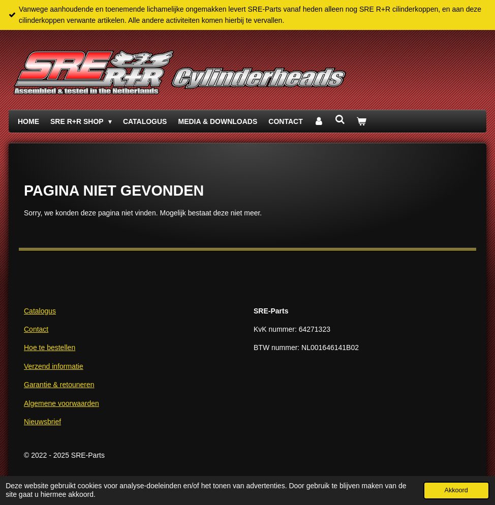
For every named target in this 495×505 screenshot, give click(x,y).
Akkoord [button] (456, 490)
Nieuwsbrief (42, 422)
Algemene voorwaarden (61, 403)
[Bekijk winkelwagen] (361, 121)
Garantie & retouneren (59, 385)
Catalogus (40, 311)
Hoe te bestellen (49, 347)
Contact (36, 329)
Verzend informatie (53, 366)
